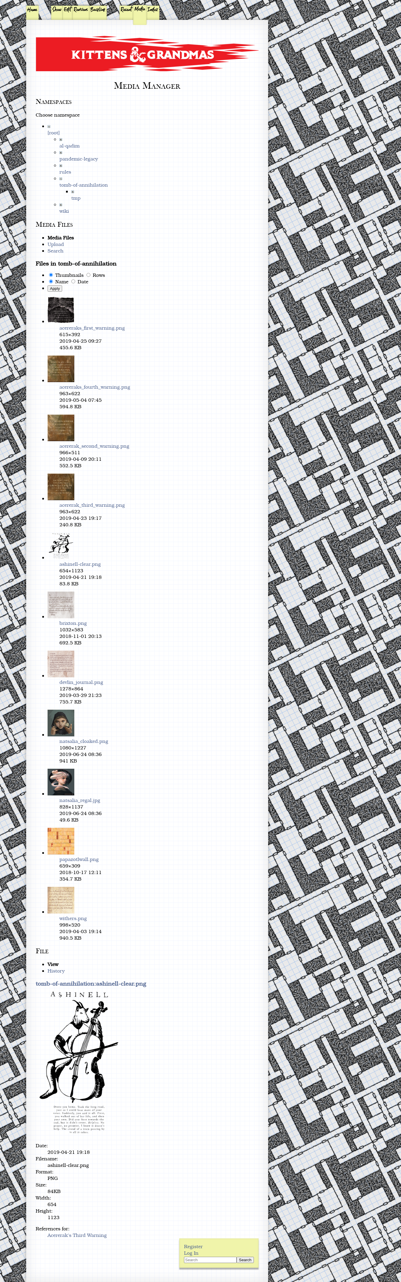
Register (193, 1246)
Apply (55, 288)
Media (140, 9)
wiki (64, 211)
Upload (56, 244)
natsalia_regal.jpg (79, 800)
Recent (126, 10)
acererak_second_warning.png (94, 446)
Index (153, 10)
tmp (76, 198)
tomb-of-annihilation (83, 185)
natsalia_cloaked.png (83, 741)
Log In (191, 1253)
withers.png (73, 918)
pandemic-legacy (78, 158)
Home (32, 10)
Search (56, 250)
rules (65, 172)
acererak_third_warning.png (92, 505)
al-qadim (69, 145)
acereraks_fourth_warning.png (94, 387)
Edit (67, 10)
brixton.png (73, 623)
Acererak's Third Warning (77, 1235)
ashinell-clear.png (80, 564)
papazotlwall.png (79, 859)
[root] (54, 132)
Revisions (81, 10)
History (56, 971)
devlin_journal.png (81, 682)
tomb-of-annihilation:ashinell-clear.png (91, 983)
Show (57, 10)
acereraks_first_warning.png (92, 328)
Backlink (98, 10)
